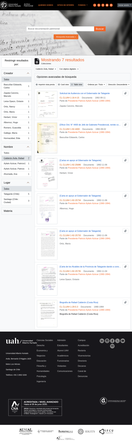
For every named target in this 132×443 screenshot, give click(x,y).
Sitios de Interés (65, 5)
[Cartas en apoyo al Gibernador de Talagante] (80, 160)
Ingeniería (41, 381)
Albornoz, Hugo (16, 123)
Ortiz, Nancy (16, 107)
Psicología (41, 376)
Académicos (62, 356)
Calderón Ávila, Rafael (16, 159)
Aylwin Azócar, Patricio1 (16, 164)
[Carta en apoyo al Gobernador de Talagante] (80, 196)
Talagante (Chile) (16, 194)
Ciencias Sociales (45, 340)
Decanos (82, 366)
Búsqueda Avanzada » (66, 37)
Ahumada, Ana (16, 175)
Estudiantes (62, 345)
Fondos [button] (82, 5)
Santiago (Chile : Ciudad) (16, 200)
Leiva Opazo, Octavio (16, 102)
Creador (8, 73)
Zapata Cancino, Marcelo (16, 94)
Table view (76, 85)
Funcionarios (63, 361)
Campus (82, 340)
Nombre (8, 146)
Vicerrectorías (84, 356)
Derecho (40, 345)
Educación (41, 361)
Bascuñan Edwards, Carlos (16, 86)
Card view (63, 85)
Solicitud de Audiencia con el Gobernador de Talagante (85, 93)
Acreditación (83, 345)
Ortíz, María (16, 112)
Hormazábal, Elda (16, 139)
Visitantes (61, 366)
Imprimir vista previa (45, 85)
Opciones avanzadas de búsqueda (56, 76)
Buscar (100, 28)
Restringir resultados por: (16, 62)
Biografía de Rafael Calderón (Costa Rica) (79, 302)
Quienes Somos (45, 5)
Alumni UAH (62, 350)
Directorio (82, 361)
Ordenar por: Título (95, 85)
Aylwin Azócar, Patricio (16, 169)
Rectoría (82, 350)
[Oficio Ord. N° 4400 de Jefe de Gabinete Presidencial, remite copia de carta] (91, 125)
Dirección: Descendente (118, 85)
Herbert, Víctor (16, 118)
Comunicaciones (64, 371)
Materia (8, 210)
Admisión (61, 340)
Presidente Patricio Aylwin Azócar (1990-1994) (89, 101)
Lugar (7, 182)
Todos (6, 79)
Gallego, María (16, 133)
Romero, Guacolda (16, 128)
